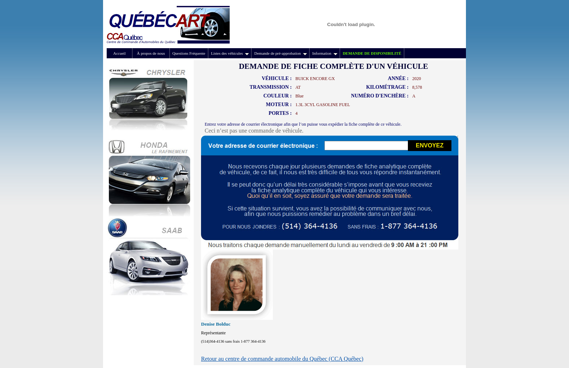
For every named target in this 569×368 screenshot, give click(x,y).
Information (324, 53)
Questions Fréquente (188, 53)
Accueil (119, 53)
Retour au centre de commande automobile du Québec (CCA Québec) (282, 359)
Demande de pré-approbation (280, 53)
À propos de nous (151, 53)
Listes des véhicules (230, 53)
